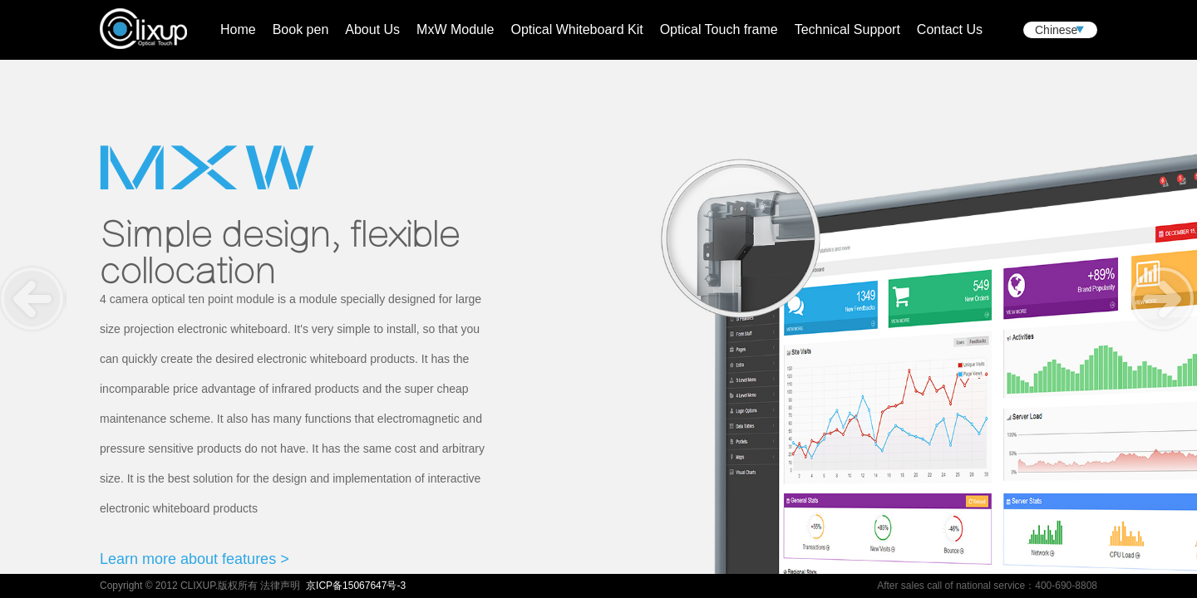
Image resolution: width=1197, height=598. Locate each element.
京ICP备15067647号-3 (356, 585)
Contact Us (950, 29)
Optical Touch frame (719, 29)
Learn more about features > (194, 559)
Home (238, 29)
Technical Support (847, 29)
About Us (372, 29)
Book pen (301, 29)
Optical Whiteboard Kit (576, 29)
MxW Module (455, 29)
